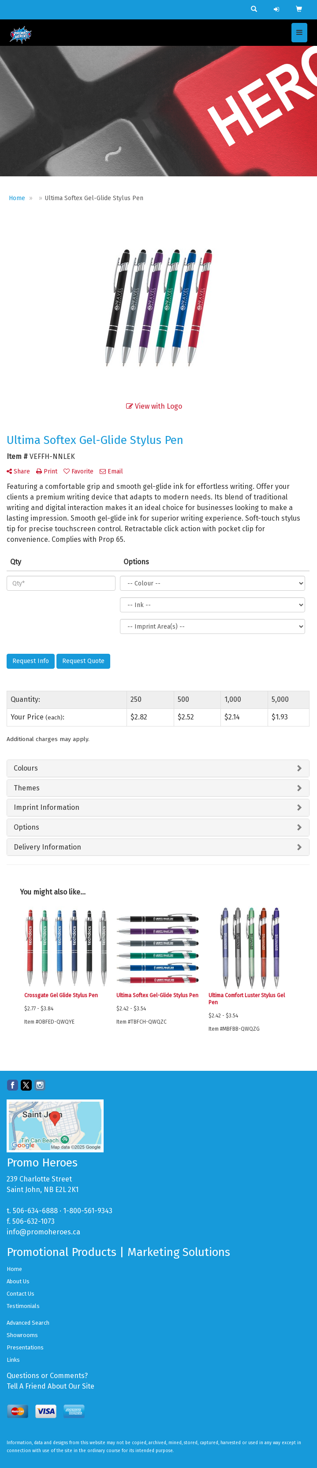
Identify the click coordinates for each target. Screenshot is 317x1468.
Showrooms (22, 1335)
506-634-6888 (35, 1211)
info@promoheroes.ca (43, 1232)
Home (14, 1269)
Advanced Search (28, 1322)
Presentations (25, 1347)
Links (13, 1359)
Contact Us (20, 1293)
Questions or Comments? (47, 1375)
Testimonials (23, 1306)
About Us (18, 1281)
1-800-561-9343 (87, 1211)
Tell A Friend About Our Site (50, 1386)
